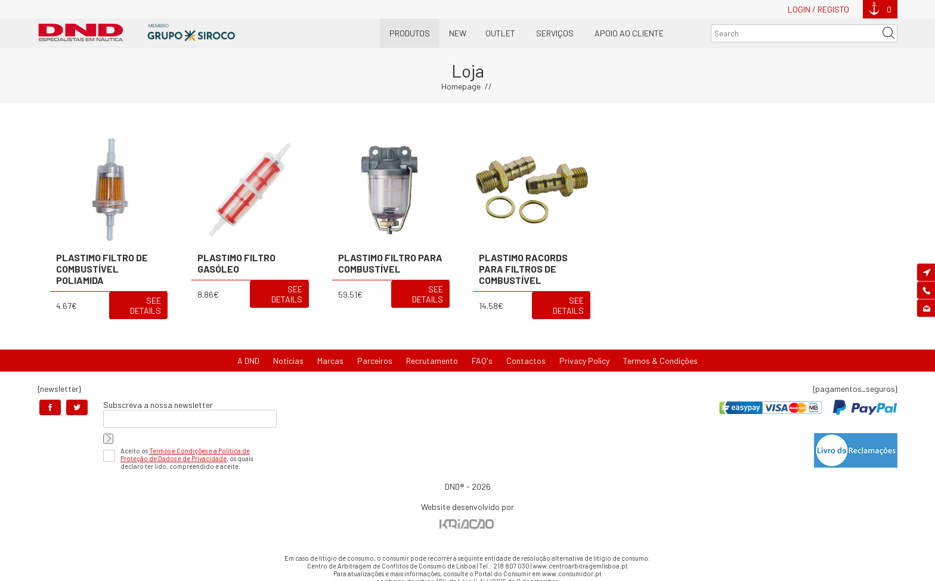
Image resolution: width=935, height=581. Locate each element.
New (457, 33)
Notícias (288, 361)
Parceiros (374, 361)
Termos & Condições (660, 361)
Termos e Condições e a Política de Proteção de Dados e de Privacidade (185, 454)
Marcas (330, 361)
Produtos (409, 33)
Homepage (461, 86)
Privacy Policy (584, 361)
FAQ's (482, 361)
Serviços (555, 33)
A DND (248, 361)
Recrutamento (432, 361)
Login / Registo (818, 9)
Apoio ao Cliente (629, 33)
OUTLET (500, 33)
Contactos (526, 361)
